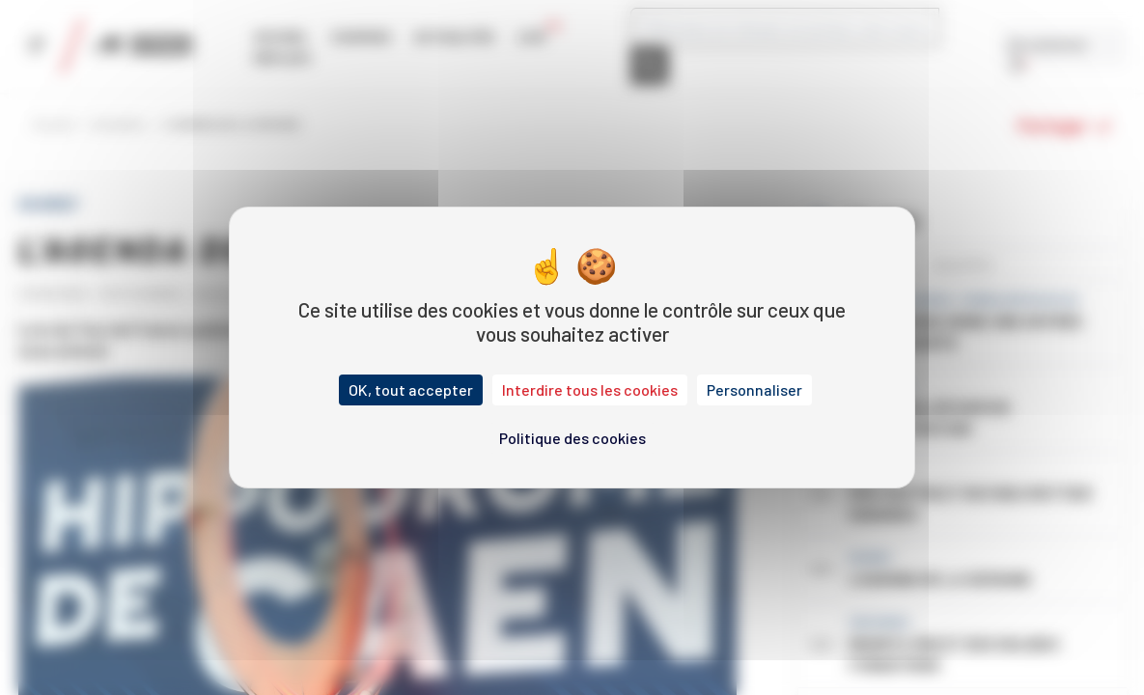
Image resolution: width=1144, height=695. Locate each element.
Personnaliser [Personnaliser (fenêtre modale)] (754, 389)
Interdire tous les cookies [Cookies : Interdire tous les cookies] (590, 389)
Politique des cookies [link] (572, 438)
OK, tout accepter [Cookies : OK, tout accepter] (411, 389)
